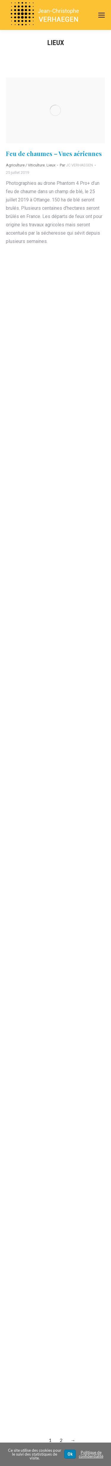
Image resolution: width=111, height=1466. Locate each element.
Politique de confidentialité (91, 1454)
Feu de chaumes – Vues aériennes (54, 154)
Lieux (50, 165)
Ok (70, 1454)
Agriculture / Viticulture (25, 165)
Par (76, 165)
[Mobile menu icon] (101, 15)
